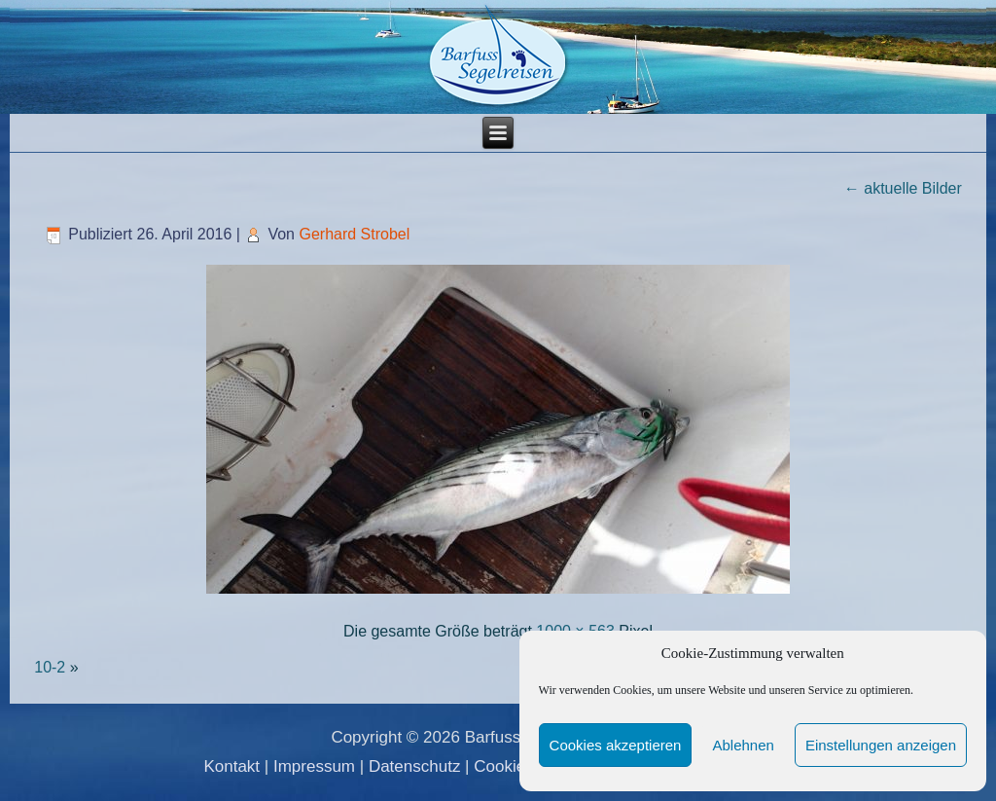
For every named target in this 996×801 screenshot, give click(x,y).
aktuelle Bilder (903, 188)
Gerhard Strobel (354, 234)
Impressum (314, 766)
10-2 (49, 667)
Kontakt (231, 766)
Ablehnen (742, 745)
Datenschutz (415, 766)
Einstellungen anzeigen (880, 745)
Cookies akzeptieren (616, 745)
